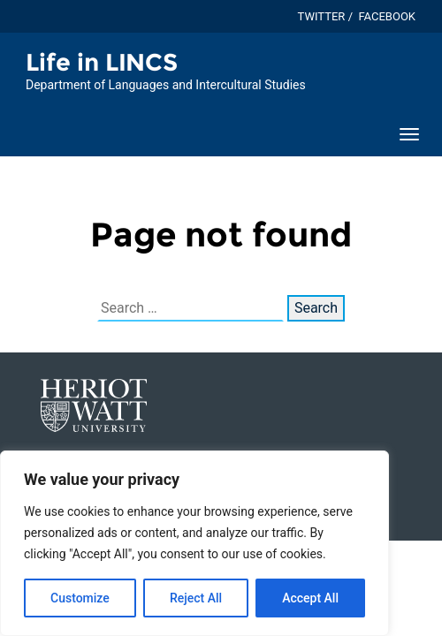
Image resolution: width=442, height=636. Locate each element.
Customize (80, 598)
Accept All (310, 598)
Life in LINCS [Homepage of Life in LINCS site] (102, 62)
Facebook (386, 16)
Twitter (322, 16)
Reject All (196, 598)
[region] (194, 543)
